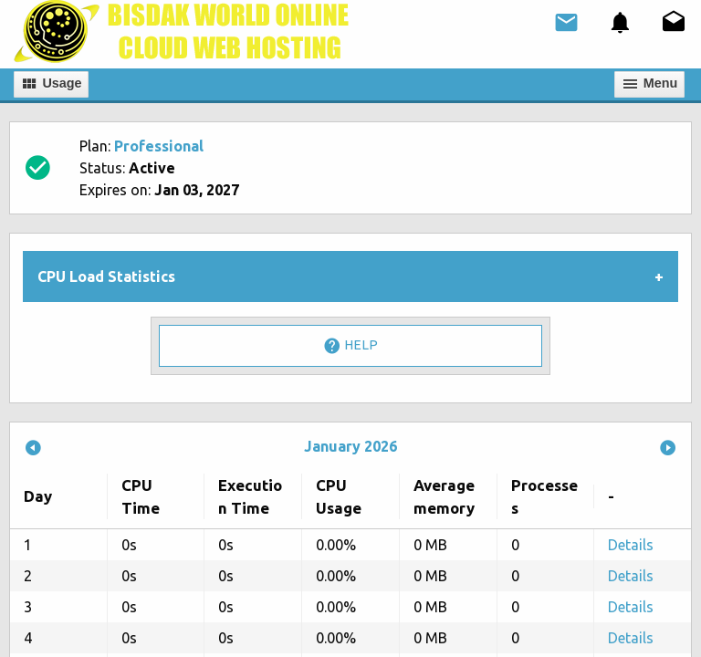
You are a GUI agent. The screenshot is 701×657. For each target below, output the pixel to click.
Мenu (650, 84)
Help (350, 346)
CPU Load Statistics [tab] (106, 276)
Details (631, 545)
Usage (50, 84)
